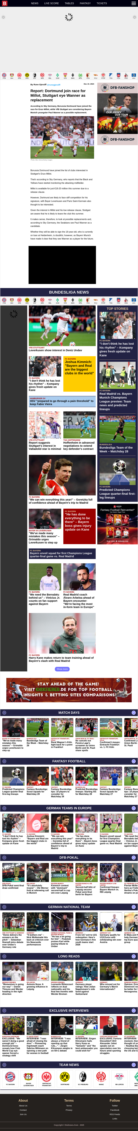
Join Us (23, 1110)
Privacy (69, 1106)
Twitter (115, 1101)
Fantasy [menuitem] (85, 3)
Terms (69, 1101)
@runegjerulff (53, 81)
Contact (23, 1106)
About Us (23, 1101)
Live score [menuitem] (51, 3)
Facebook (114, 1106)
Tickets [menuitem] (102, 3)
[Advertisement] (69, 46)
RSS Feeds (115, 1110)
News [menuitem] (34, 3)
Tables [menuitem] (69, 3)
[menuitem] (15, 3)
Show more (62, 665)
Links (114, 1114)
